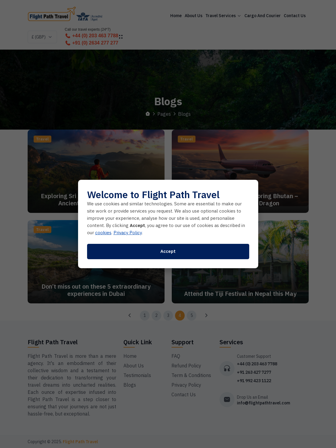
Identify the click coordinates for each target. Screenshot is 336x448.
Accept (168, 251)
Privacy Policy (128, 232)
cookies (103, 232)
